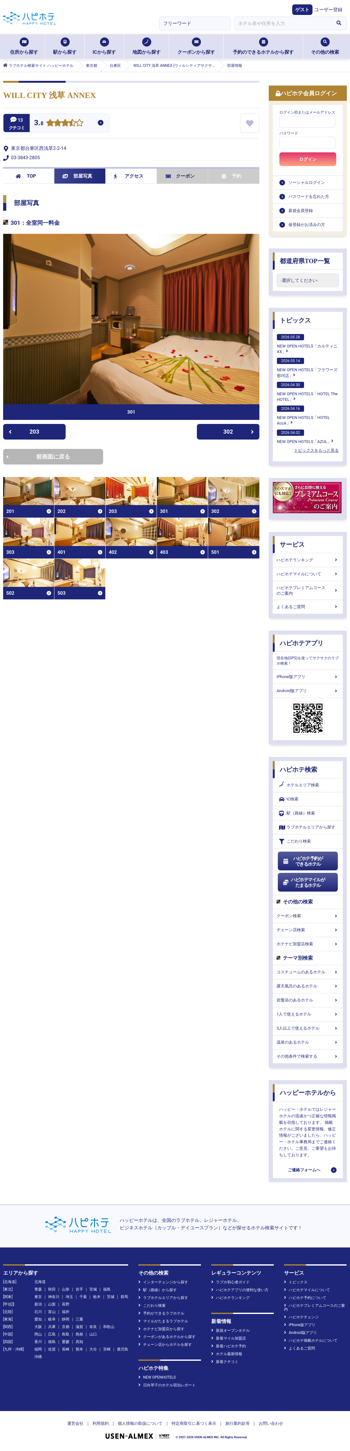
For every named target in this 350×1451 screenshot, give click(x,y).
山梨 (52, 1304)
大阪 (38, 1327)
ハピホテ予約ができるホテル (302, 861)
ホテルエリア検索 (299, 785)
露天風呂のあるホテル (308, 986)
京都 (65, 1327)
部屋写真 (77, 176)
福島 (107, 1289)
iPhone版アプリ (308, 676)
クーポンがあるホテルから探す (167, 1337)
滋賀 (79, 1327)
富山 (52, 1312)
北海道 (40, 1282)
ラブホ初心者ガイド (230, 1282)
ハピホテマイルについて (308, 574)
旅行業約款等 (237, 1423)
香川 (38, 1342)
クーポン (180, 176)
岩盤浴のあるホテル (308, 1000)
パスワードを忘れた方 (308, 196)
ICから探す (104, 46)
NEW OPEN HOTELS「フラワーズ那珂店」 (307, 368)
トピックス (295, 320)
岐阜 (52, 1319)
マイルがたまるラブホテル (163, 1321)
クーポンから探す (196, 46)
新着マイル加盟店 (228, 1338)
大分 (93, 1349)
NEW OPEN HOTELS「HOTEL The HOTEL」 (307, 392)
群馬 (124, 1297)
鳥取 (65, 1334)
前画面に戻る (38, 456)
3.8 (38, 123)
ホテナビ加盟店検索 (308, 944)
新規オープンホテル (230, 1330)
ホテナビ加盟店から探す (161, 1329)
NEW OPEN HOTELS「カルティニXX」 (307, 344)
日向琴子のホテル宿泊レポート (167, 1385)
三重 (79, 1319)
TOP (26, 176)
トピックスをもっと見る (316, 450)
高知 (79, 1342)
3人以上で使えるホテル (308, 1028)
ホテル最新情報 (226, 1354)
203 (24, 431)
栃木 (97, 1297)
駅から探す (65, 46)
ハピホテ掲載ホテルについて (311, 1340)
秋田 (52, 1289)
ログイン (308, 159)
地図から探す (146, 46)
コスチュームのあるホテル (308, 972)
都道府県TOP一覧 (305, 261)
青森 (38, 1289)
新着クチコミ (224, 1362)
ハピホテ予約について (305, 1298)
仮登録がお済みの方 (306, 224)
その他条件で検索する (308, 1056)
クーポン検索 (308, 915)
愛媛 (65, 1342)
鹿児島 (122, 1349)
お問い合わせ (271, 1423)
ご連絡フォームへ (304, 1170)
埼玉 (69, 1297)
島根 (79, 1334)
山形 (65, 1289)
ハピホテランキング (308, 560)
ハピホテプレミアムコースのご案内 (308, 590)
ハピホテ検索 (298, 769)
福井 (65, 1312)
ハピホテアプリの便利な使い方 (239, 1290)
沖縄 (38, 1357)
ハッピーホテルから (308, 1092)
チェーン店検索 (308, 929)
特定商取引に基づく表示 (194, 1423)
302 (238, 431)
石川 (38, 1312)
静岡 (65, 1319)
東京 (38, 1297)
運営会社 (75, 1423)
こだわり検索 (295, 841)
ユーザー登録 (328, 9)
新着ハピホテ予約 (228, 1346)
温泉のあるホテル (308, 1042)
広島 (52, 1334)
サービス (292, 544)
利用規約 (100, 1423)
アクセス (128, 176)
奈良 (93, 1327)
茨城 (110, 1297)
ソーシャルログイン (306, 182)
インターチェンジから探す (163, 1282)
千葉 (83, 1297)
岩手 (79, 1289)
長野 (65, 1304)
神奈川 (53, 1297)
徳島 (52, 1342)
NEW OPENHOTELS (157, 1377)
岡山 (38, 1334)
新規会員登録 (300, 210)
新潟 (38, 1304)
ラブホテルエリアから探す (307, 827)
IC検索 (288, 799)
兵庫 (52, 1327)
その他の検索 (325, 46)
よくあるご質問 (308, 606)
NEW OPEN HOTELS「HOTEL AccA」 (303, 415)
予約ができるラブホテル (161, 1313)
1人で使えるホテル (308, 1014)
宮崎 (107, 1349)
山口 (93, 1334)
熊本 (79, 1349)
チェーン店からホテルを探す (165, 1344)
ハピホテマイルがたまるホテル (304, 882)
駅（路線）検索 (297, 813)
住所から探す (24, 46)
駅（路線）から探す (157, 1290)
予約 (231, 176)
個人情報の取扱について (140, 1423)
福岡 (38, 1349)
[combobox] (282, 23)
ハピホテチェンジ (301, 1317)
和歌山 (108, 1327)
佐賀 (52, 1349)
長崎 (65, 1349)
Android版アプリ (308, 690)
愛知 (38, 1319)
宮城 (93, 1289)
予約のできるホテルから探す (263, 46)
